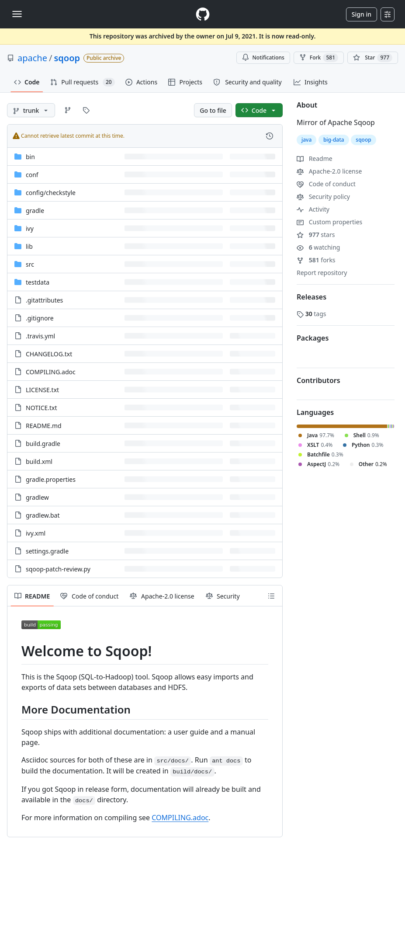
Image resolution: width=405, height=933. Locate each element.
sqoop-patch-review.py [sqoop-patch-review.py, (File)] (58, 569)
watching (318, 247)
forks (316, 260)
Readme (314, 158)
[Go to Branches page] (68, 110)
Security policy (323, 196)
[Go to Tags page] (86, 110)
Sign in (361, 14)
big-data (333, 139)
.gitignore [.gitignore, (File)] (40, 318)
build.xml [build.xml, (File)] (39, 461)
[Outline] (271, 596)
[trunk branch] (31, 110)
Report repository (322, 272)
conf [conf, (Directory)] (32, 175)
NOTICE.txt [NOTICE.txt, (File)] (41, 408)
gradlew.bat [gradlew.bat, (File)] (43, 515)
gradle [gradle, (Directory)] (35, 210)
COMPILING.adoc (180, 817)
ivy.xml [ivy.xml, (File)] (35, 533)
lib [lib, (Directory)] (29, 246)
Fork (318, 57)
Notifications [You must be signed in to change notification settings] (263, 57)
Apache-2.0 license (329, 171)
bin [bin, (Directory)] (30, 157)
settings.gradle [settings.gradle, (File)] (47, 551)
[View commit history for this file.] (269, 136)
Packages (313, 338)
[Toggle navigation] (17, 14)
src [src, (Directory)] (30, 264)
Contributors (318, 380)
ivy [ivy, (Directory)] (30, 228)
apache (32, 58)
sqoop (67, 58)
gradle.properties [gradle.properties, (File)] (51, 479)
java (306, 139)
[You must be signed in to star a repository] (372, 58)
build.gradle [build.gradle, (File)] (43, 443)
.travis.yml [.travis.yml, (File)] (40, 336)
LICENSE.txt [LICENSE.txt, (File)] (42, 390)
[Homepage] (203, 14)
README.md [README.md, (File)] (44, 425)
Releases (311, 297)
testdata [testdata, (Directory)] (37, 282)
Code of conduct (326, 184)
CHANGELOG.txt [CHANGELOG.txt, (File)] (49, 354)
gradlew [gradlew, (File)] (37, 497)
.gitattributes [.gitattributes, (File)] (44, 300)
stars (316, 234)
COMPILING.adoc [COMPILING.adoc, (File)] (51, 372)
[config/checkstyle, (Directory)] (51, 192)
